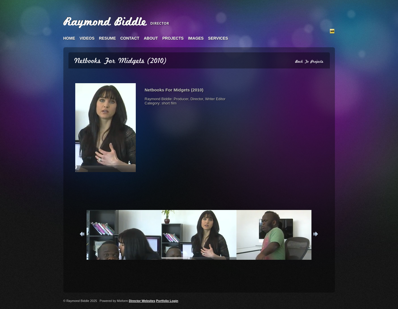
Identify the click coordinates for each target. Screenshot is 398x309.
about (151, 38)
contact (129, 38)
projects (173, 38)
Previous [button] (82, 235)
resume (107, 38)
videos (86, 38)
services (218, 38)
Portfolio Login (167, 300)
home (69, 38)
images (196, 38)
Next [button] (315, 235)
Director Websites (142, 300)
